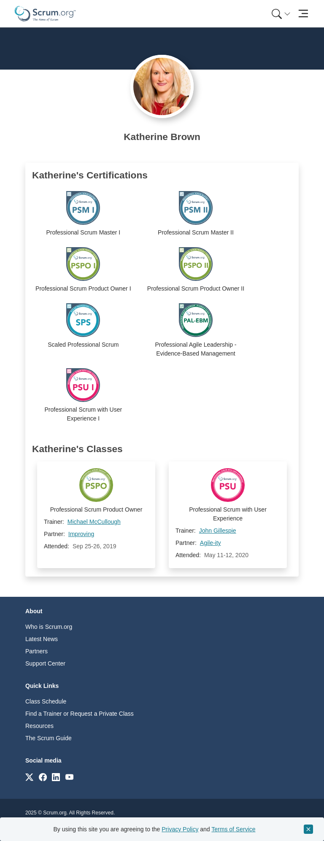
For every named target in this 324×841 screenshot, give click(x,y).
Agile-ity (210, 542)
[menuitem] (280, 13)
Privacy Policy (180, 829)
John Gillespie (217, 530)
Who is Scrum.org (48, 626)
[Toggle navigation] (303, 13)
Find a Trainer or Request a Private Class (79, 713)
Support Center (45, 663)
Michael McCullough (94, 521)
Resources (39, 725)
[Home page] (45, 13)
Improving (81, 534)
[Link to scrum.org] (29, 776)
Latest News (41, 639)
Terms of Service (233, 829)
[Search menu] (281, 13)
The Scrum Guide (48, 738)
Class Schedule (45, 701)
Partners (36, 651)
